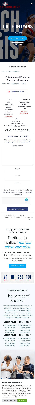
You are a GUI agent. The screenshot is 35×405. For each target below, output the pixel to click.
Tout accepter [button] (22, 400)
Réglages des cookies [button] (9, 400)
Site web (17, 183)
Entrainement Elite (29, 218)
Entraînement (8, 116)
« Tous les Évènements (17, 66)
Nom (17, 169)
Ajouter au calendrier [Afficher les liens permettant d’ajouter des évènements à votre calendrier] (17, 91)
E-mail (17, 176)
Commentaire (17, 146)
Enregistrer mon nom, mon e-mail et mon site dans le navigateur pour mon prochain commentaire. (18, 192)
